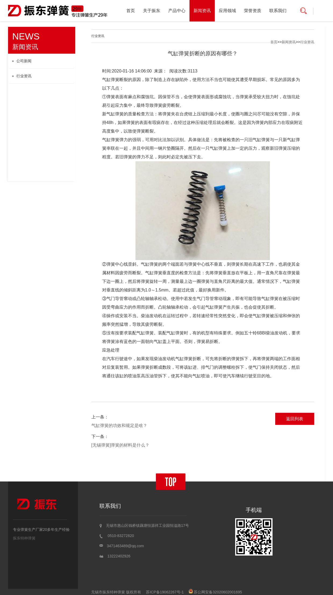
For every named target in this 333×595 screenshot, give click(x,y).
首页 (130, 10)
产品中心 (176, 10)
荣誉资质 (252, 10)
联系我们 (278, 10)
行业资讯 (21, 76)
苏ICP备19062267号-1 (165, 592)
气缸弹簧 (110, 79)
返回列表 (294, 419)
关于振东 (151, 10)
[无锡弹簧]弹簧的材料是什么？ (120, 445)
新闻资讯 (202, 10)
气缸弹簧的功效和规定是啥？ (119, 425)
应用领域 (227, 10)
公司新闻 (21, 61)
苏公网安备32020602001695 (215, 592)
